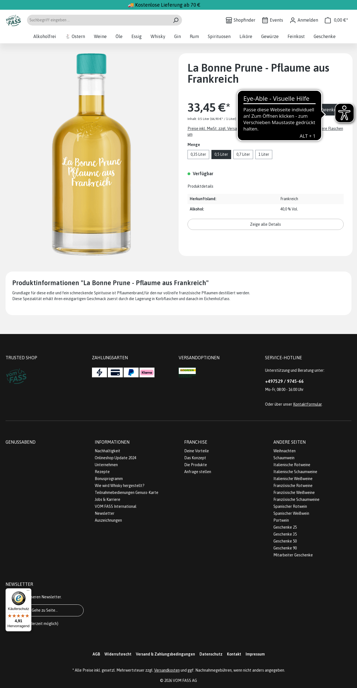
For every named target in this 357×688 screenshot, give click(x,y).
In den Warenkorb (323, 109)
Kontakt (234, 654)
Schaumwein (283, 458)
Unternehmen (106, 465)
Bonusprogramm (109, 478)
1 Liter (263, 154)
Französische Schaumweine (296, 499)
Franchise (195, 442)
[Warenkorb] (336, 20)
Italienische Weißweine (293, 478)
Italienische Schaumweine (295, 471)
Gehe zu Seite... (45, 610)
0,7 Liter (243, 154)
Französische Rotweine (293, 485)
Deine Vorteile (196, 451)
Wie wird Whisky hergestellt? (119, 485)
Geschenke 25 (285, 527)
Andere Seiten (289, 442)
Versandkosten (167, 670)
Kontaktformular (307, 404)
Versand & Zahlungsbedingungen (165, 654)
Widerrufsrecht (117, 654)
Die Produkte (195, 465)
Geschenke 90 (285, 548)
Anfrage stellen (197, 471)
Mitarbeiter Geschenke (293, 555)
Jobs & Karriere (107, 499)
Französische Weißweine (294, 492)
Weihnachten (284, 451)
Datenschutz (211, 654)
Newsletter (104, 513)
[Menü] (28, 591)
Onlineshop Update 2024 (115, 458)
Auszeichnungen (108, 520)
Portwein (281, 520)
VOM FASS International (115, 506)
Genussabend (21, 442)
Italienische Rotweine (291, 465)
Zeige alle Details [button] (265, 224)
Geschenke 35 (285, 534)
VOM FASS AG (185, 680)
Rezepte (102, 471)
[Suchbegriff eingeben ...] (98, 20)
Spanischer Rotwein (290, 506)
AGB (96, 654)
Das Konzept (195, 458)
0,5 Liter (221, 154)
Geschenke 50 (285, 541)
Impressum (255, 654)
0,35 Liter (198, 154)
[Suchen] (175, 20)
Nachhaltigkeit (107, 451)
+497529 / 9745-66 (284, 381)
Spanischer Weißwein (291, 513)
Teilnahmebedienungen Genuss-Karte (126, 492)
